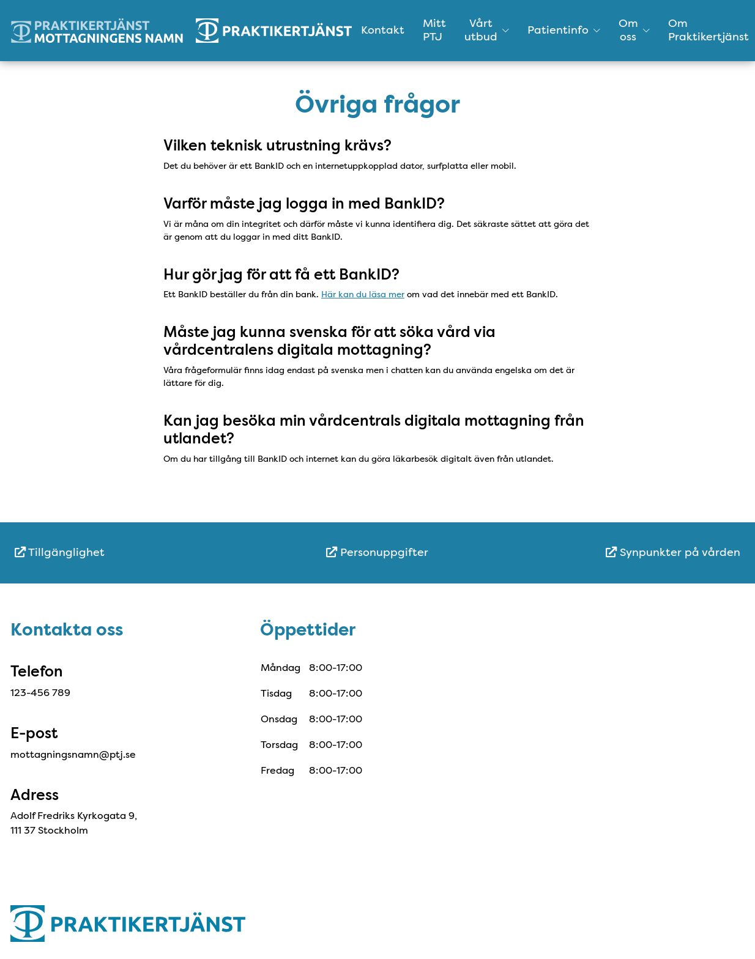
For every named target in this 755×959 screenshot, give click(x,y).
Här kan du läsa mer (362, 294)
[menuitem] (135, 552)
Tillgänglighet (60, 552)
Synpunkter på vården (673, 552)
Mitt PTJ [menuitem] (434, 30)
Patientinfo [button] (563, 30)
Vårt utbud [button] (486, 30)
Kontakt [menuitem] (382, 30)
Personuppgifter (377, 552)
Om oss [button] (634, 30)
